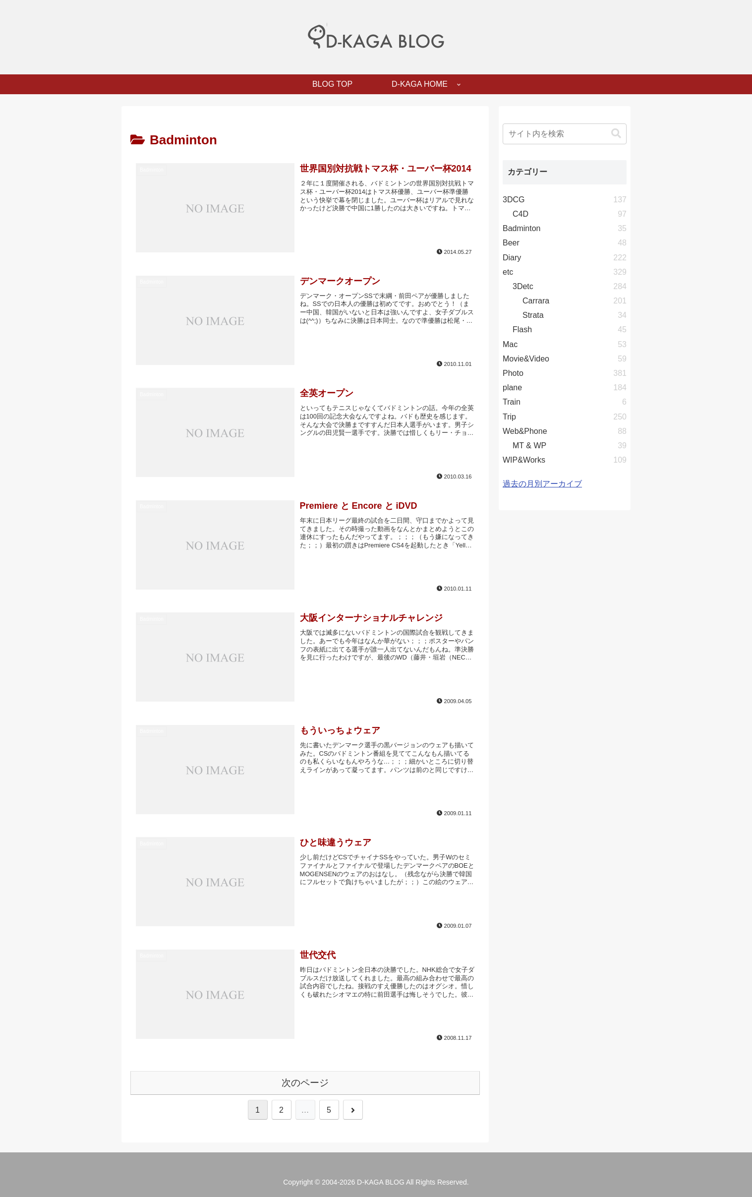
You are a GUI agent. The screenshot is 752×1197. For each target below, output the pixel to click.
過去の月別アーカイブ (542, 483)
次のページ (305, 1082)
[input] (565, 133)
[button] (616, 133)
